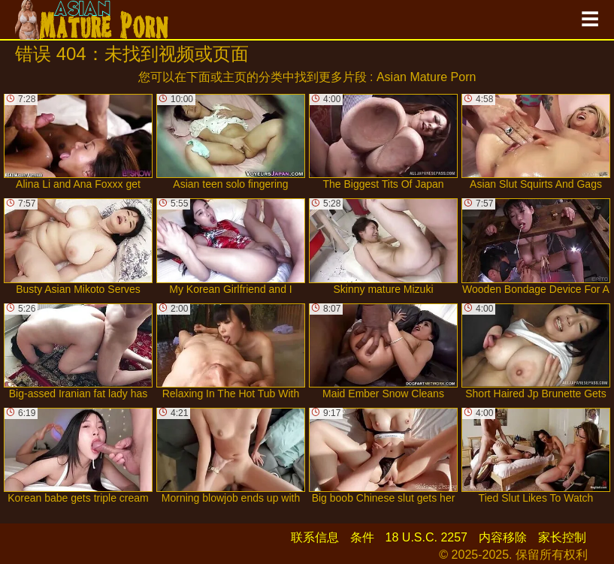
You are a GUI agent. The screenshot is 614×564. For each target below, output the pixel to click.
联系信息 (315, 537)
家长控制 (562, 537)
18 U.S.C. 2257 (426, 537)
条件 (362, 537)
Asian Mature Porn (426, 77)
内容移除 (503, 537)
